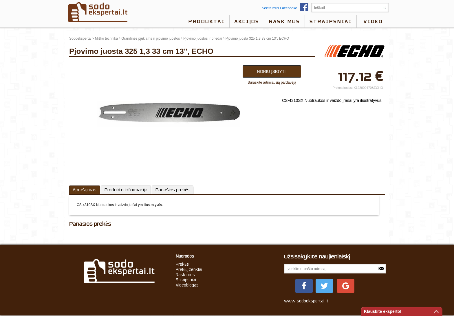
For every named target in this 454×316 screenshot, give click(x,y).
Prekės (182, 264)
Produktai (206, 21)
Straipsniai (331, 21)
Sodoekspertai (80, 38)
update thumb (81, 64)
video (373, 21)
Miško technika (106, 38)
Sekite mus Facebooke (286, 8)
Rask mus (284, 21)
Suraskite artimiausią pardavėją (272, 82)
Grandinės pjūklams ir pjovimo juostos (150, 38)
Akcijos (246, 21)
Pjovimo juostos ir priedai (202, 38)
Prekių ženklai (189, 269)
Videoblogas (187, 285)
